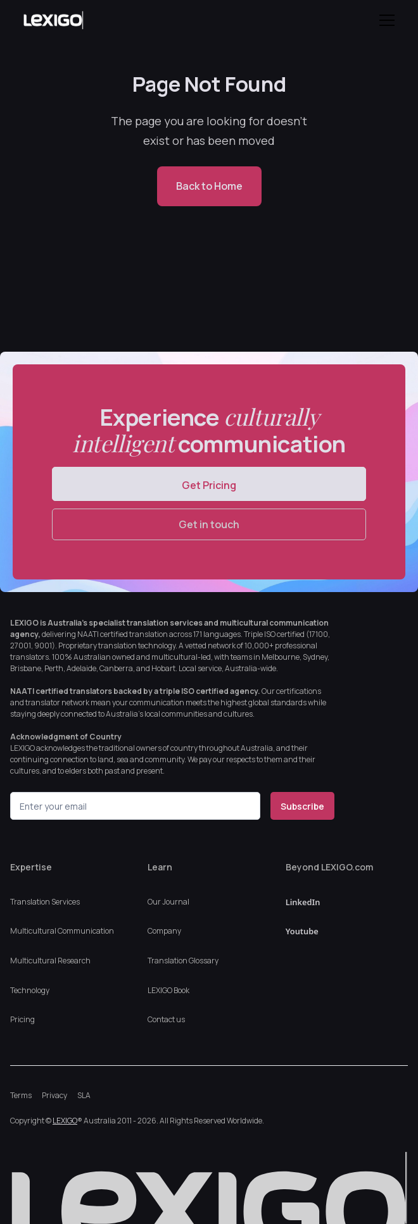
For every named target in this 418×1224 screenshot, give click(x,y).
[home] (65, 20)
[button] (384, 20)
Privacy (54, 1095)
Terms (21, 1095)
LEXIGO (65, 1120)
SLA (84, 1095)
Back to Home (209, 186)
